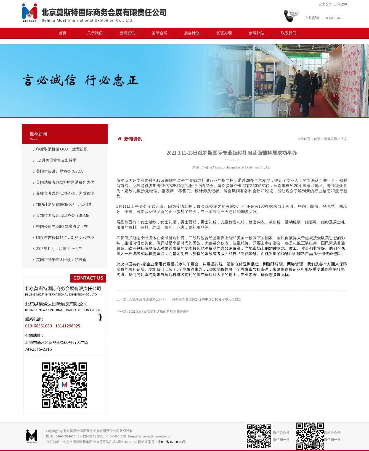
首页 (63, 33)
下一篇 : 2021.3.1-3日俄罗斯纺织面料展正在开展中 (153, 311)
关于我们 (95, 33)
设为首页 (325, 4)
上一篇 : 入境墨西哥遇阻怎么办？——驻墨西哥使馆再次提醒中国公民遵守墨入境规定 (178, 299)
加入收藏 (340, 4)
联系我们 (288, 33)
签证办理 (224, 33)
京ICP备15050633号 (172, 442)
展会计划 (192, 33)
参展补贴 (256, 33)
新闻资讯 (127, 33)
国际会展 (159, 33)
